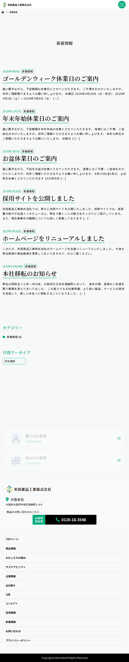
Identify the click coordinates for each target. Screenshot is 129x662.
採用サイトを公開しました (39, 198)
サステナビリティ (16, 567)
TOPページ (12, 539)
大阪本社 (17, 499)
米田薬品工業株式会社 (17, 5)
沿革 (8, 594)
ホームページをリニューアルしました (53, 238)
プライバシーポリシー (18, 640)
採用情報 (11, 612)
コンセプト (11, 603)
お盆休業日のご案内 (30, 158)
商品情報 (11, 548)
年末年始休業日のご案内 (36, 118)
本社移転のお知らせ (30, 273)
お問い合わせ (13, 631)
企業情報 (11, 576)
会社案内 (10, 585)
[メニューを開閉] (122, 4)
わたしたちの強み (16, 557)
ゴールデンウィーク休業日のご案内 (51, 78)
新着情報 (27, 71)
